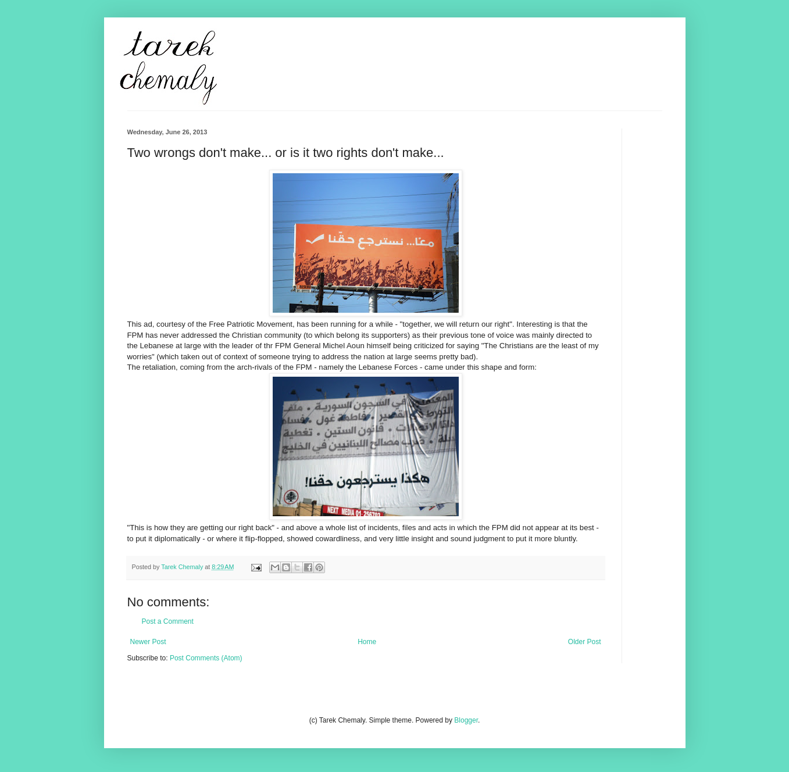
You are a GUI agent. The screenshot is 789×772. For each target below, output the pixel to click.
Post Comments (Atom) (206, 658)
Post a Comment (168, 621)
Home (367, 642)
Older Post (584, 642)
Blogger (466, 720)
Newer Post (148, 642)
